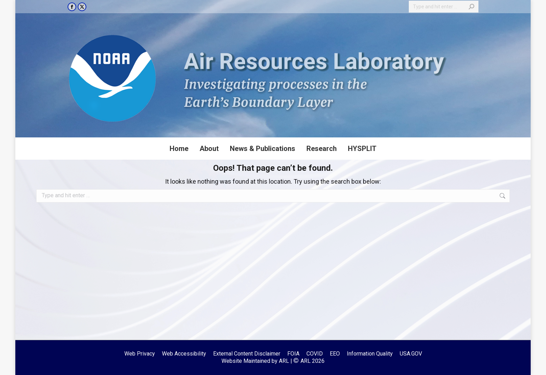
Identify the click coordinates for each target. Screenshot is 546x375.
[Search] (443, 7)
